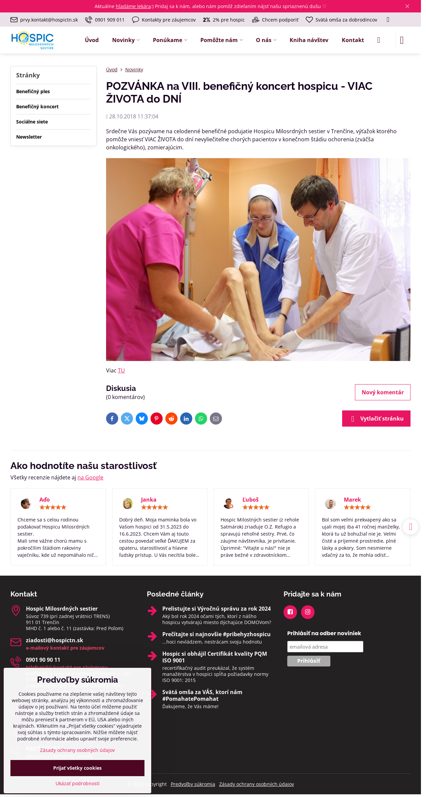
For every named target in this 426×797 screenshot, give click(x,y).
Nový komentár (383, 392)
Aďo (44, 499)
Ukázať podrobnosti (78, 783)
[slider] (52, 507)
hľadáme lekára (133, 6)
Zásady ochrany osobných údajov (256, 784)
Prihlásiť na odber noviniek (324, 633)
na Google (90, 477)
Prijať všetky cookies (77, 768)
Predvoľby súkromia (193, 784)
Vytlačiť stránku (376, 419)
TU (121, 370)
